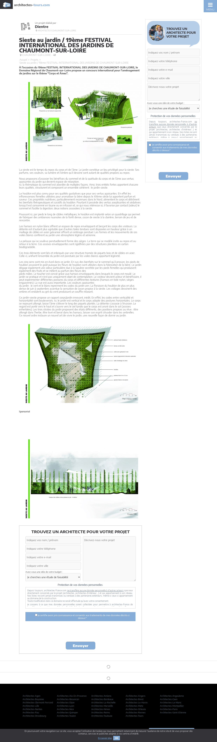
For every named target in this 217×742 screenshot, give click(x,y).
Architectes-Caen (168, 699)
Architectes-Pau (31, 712)
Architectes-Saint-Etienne (173, 712)
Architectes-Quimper (67, 712)
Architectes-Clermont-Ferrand (38, 702)
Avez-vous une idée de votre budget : (44, 572)
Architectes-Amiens (101, 696)
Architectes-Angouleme (172, 696)
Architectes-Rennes (135, 712)
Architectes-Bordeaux (102, 699)
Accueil (23, 59)
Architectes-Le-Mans (170, 702)
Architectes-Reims (100, 712)
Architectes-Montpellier (172, 706)
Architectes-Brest (135, 699)
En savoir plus (105, 738)
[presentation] (80, 632)
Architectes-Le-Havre (137, 702)
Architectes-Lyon (65, 706)
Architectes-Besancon (68, 699)
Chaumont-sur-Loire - (38, 55)
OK (116, 738)
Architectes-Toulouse (101, 716)
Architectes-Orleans (136, 709)
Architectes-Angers (135, 696)
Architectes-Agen (31, 696)
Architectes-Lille (31, 706)
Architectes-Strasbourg (34, 716)
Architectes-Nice (65, 709)
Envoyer (80, 645)
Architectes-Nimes (100, 709)
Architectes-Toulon (66, 716)
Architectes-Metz (134, 706)
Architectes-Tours (134, 716)
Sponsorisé (24, 411)
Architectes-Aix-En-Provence (72, 696)
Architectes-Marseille (102, 706)
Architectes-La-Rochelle (103, 702)
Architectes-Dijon (65, 702)
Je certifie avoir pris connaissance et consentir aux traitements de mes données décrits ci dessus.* (82, 616)
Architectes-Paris (169, 709)
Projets (34, 59)
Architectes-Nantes (32, 709)
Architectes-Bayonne (33, 699)
